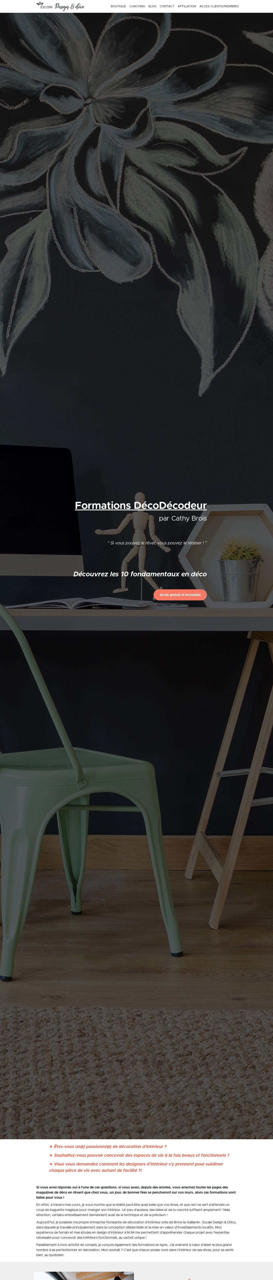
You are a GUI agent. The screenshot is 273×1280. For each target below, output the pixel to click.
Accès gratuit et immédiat (180, 595)
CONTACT (167, 6)
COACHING (137, 6)
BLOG (152, 6)
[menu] (173, 6)
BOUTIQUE (118, 6)
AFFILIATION (187, 6)
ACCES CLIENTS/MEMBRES (219, 6)
